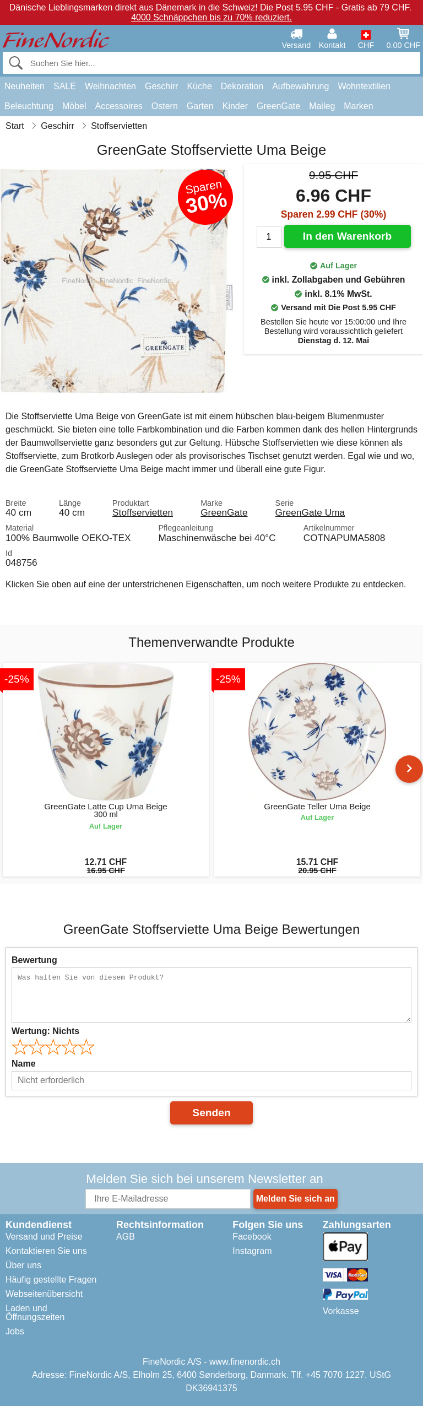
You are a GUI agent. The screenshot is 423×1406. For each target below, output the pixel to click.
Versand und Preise (44, 1236)
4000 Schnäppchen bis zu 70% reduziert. (211, 17)
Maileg (322, 106)
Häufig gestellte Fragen (51, 1279)
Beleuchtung (28, 106)
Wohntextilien (364, 86)
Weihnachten (110, 86)
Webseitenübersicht (44, 1294)
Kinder (235, 106)
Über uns (23, 1265)
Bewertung (34, 960)
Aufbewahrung (300, 86)
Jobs (15, 1331)
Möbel (74, 106)
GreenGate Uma (310, 512)
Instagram (252, 1251)
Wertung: (45, 1031)
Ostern (164, 106)
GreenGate (278, 106)
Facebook (251, 1236)
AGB (125, 1236)
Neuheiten (24, 86)
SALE (64, 86)
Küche (199, 86)
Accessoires (119, 106)
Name (24, 1063)
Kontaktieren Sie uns (46, 1251)
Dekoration (242, 86)
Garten (200, 106)
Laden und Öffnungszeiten (35, 1313)
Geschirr (161, 86)
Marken (358, 106)
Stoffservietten (142, 512)
